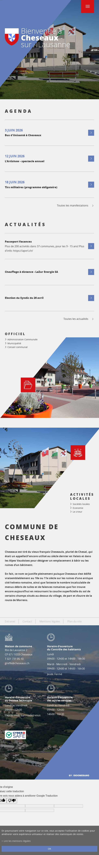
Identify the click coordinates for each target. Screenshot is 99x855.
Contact (27, 621)
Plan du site (74, 621)
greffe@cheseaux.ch (17, 663)
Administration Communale (22, 339)
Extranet (10, 621)
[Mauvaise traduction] (12, 800)
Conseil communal (17, 347)
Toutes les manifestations (75, 205)
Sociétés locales (81, 504)
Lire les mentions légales (17, 840)
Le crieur (77, 511)
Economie (78, 507)
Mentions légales (49, 621)
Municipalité (14, 343)
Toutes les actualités (78, 319)
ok (49, 848)
